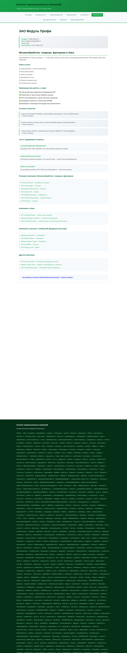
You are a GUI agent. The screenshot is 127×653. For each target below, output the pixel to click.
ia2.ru (57, 557)
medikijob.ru (61, 610)
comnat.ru (81, 577)
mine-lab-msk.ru (93, 469)
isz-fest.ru (43, 577)
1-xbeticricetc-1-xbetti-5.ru (36, 456)
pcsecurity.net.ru (105, 613)
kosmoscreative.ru (75, 590)
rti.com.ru (40, 613)
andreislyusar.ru (21, 508)
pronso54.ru (72, 449)
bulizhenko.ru (92, 643)
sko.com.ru (49, 593)
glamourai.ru (106, 620)
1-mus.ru (101, 469)
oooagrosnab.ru (91, 439)
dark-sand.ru (80, 466)
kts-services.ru (71, 466)
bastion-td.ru (65, 590)
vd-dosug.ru (77, 443)
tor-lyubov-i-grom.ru (49, 508)
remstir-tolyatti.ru (75, 538)
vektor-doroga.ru (53, 449)
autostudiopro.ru (81, 436)
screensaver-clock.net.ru (61, 577)
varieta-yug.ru (70, 462)
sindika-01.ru (88, 466)
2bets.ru (44, 547)
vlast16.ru (53, 561)
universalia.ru (72, 531)
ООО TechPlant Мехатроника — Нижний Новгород (36, 198)
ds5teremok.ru (80, 646)
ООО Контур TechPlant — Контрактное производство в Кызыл (39, 261)
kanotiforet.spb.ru (34, 551)
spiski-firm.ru (102, 544)
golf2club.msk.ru (78, 574)
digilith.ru (81, 525)
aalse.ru (43, 505)
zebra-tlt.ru (105, 541)
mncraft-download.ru (66, 541)
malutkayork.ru (21, 570)
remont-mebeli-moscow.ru (85, 531)
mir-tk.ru (60, 485)
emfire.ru (107, 439)
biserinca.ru (57, 613)
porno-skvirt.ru (101, 443)
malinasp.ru (86, 567)
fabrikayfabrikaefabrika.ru (62, 479)
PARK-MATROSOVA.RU (96, 580)
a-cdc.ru (43, 439)
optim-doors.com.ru (22, 629)
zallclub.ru (95, 574)
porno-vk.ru (55, 443)
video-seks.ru (94, 485)
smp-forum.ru (56, 590)
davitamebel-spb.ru (59, 593)
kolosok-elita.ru (86, 557)
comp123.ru (20, 528)
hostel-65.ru (50, 446)
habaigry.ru (20, 577)
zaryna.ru (55, 531)
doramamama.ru (38, 534)
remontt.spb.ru (70, 610)
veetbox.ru (50, 433)
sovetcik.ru (29, 620)
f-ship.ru (63, 567)
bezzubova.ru (61, 597)
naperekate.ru (61, 482)
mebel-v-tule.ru (87, 613)
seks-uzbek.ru (46, 443)
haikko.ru (26, 577)
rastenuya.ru (20, 436)
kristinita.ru (87, 534)
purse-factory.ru (38, 472)
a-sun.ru (36, 643)
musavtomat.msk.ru (102, 616)
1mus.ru (96, 472)
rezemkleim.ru (21, 541)
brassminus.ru (21, 623)
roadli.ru (88, 511)
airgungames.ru (42, 462)
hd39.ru (45, 649)
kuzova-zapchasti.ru (66, 623)
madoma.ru (83, 518)
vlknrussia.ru (68, 485)
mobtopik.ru (96, 613)
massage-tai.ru (30, 541)
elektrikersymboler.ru (58, 574)
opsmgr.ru (70, 459)
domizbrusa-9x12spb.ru (23, 505)
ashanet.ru (43, 515)
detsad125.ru (92, 600)
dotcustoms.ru (60, 515)
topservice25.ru (34, 626)
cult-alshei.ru (56, 620)
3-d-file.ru (32, 459)
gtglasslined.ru (53, 626)
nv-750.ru (31, 511)
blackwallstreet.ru (86, 626)
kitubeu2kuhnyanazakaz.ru (47, 482)
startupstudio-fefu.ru (52, 544)
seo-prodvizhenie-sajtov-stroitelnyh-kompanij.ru (54, 502)
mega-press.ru (82, 433)
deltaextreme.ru (67, 649)
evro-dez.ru (81, 508)
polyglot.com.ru (65, 600)
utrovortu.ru (94, 544)
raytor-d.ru (93, 462)
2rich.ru (43, 446)
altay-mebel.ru (76, 639)
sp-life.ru (95, 466)
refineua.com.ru (56, 639)
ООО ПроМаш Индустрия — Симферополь (34, 195)
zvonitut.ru (46, 541)
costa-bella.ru (101, 554)
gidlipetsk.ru (74, 600)
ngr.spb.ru (19, 567)
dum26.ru (31, 633)
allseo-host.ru (52, 462)
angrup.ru (67, 584)
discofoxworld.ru (31, 452)
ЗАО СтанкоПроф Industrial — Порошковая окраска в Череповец (40, 267)
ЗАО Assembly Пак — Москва (30, 192)
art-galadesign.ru (95, 590)
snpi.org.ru (20, 564)
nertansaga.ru (48, 511)
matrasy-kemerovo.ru (32, 515)
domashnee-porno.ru (56, 528)
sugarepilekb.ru (83, 603)
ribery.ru (59, 521)
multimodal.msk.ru (104, 574)
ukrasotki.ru (29, 443)
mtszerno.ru (20, 646)
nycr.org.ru (38, 629)
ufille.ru (25, 433)
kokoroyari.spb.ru (84, 593)
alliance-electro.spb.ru (41, 554)
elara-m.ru (19, 547)
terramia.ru (98, 610)
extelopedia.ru (79, 561)
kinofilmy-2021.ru (43, 538)
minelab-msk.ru (29, 475)
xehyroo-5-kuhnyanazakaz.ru (25, 485)
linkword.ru (48, 639)
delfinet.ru (29, 449)
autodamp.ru (83, 515)
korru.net (59, 561)
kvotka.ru (84, 554)
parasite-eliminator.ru (23, 636)
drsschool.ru (31, 610)
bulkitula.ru (100, 452)
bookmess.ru (40, 639)
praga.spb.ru (62, 551)
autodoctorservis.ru (81, 551)
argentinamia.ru (59, 505)
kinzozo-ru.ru (77, 554)
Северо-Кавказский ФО (77, 19)
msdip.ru (83, 538)
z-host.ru (36, 482)
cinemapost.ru (58, 433)
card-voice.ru (73, 502)
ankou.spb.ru (103, 570)
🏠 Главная (28, 14)
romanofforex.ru (21, 587)
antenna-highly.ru (82, 469)
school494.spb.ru (80, 564)
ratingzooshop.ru (84, 606)
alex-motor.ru (39, 600)
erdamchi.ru (28, 534)
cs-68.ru (36, 485)
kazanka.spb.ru (35, 580)
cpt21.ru (62, 557)
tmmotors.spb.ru (80, 616)
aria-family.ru (81, 511)
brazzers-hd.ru (28, 482)
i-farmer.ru (102, 636)
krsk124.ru (94, 584)
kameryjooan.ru (31, 606)
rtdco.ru (37, 502)
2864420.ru (63, 475)
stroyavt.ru (52, 554)
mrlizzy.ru (73, 643)
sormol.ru (37, 446)
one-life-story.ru (77, 456)
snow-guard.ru (95, 502)
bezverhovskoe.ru (22, 610)
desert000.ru (63, 629)
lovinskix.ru (89, 449)
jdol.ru (89, 538)
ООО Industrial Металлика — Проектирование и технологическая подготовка (44, 221)
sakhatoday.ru (46, 574)
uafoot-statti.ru (41, 466)
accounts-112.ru (101, 459)
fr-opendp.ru (47, 633)
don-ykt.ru (27, 528)
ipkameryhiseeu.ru (22, 633)
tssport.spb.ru (66, 626)
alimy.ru (86, 587)
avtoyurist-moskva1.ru (30, 584)
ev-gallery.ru (77, 459)
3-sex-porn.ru (20, 472)
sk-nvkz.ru (75, 636)
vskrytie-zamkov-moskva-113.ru (80, 479)
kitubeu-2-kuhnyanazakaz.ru (89, 482)
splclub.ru (35, 521)
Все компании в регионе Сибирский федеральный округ (40, 277)
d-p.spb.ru (31, 593)
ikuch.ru (31, 629)
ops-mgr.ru (92, 459)
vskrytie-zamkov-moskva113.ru (32, 489)
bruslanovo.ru (20, 603)
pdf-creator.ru (28, 574)
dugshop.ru (61, 564)
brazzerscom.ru (21, 479)
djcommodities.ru (101, 515)
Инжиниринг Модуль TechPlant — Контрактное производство (39, 218)
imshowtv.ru (78, 613)
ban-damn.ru (29, 472)
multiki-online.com (63, 570)
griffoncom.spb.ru (71, 580)
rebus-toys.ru (20, 475)
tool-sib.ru (19, 616)
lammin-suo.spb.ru (89, 561)
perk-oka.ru (85, 505)
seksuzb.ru (72, 489)
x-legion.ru (103, 466)
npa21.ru (44, 629)
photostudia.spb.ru (80, 610)
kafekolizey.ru (57, 603)
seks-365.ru (101, 521)
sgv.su (55, 570)
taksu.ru (107, 525)
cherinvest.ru (84, 570)
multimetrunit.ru (27, 616)
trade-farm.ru (50, 515)
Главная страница (67, 277)
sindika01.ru (38, 469)
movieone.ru (73, 508)
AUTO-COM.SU (70, 587)
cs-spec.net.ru (67, 639)
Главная (19, 8)
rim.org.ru (98, 620)
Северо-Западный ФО (56, 14)
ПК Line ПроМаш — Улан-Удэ (30, 244)
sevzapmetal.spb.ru (82, 633)
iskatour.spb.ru (100, 561)
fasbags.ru (57, 472)
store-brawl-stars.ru (60, 466)
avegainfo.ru (26, 561)
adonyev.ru (85, 443)
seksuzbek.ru (37, 443)
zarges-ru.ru (62, 544)
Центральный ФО (41, 14)
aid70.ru (58, 606)
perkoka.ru (68, 505)
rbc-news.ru (92, 443)
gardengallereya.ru (31, 613)
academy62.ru (21, 613)
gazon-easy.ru (74, 603)
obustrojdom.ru (21, 620)
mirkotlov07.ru (77, 649)
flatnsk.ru (19, 600)
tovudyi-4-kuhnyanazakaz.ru (96, 475)
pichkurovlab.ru (89, 525)
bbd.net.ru (37, 590)
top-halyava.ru (87, 456)
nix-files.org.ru (37, 574)
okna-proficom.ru (21, 544)
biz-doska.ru (80, 528)
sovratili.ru (62, 443)
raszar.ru (19, 489)
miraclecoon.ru (42, 452)
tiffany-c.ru (104, 590)
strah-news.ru (41, 436)
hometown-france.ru (22, 456)
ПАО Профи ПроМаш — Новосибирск (32, 238)
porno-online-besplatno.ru (24, 521)
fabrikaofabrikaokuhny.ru (101, 489)
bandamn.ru (72, 472)
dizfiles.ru (64, 511)
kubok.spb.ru (102, 584)
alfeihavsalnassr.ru (73, 518)
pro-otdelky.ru (20, 443)
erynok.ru (30, 544)
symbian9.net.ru (61, 616)
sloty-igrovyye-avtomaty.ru (32, 525)
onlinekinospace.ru (39, 544)
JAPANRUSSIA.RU (67, 620)
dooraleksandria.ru (71, 469)
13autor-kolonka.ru (28, 446)
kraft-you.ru (73, 433)
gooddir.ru (49, 570)
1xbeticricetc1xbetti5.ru (29, 466)
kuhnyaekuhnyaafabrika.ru (24, 492)
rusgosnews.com (28, 567)
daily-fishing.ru (29, 646)
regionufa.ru (39, 531)
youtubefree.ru (72, 511)
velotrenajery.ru (63, 449)
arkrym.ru (80, 534)
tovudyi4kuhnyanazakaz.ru (60, 489)
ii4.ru (59, 626)
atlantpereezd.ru (21, 439)
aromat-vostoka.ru (103, 587)
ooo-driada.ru (83, 600)
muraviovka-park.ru (49, 534)
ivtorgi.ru (70, 629)
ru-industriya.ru (45, 525)
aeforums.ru (87, 574)
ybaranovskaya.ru (39, 620)
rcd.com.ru (51, 649)
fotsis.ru (68, 593)
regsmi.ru (69, 567)
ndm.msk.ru (74, 606)
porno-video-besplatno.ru (89, 521)
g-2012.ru (85, 459)
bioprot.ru (58, 649)
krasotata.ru (31, 433)
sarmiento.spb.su (68, 561)
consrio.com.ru (104, 557)
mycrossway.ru (86, 649)
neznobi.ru (88, 446)
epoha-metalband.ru (101, 564)
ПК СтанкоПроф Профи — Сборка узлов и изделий (36, 215)
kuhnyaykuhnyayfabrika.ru (40, 492)
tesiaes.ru (19, 580)
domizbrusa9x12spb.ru (71, 515)
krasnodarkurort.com (68, 613)
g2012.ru (49, 459)
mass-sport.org (21, 639)
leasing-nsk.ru (38, 649)
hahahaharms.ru (41, 459)
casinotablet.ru (63, 531)
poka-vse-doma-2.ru (22, 459)
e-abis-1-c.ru (29, 469)
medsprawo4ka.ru (32, 479)
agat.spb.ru (20, 584)
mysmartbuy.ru (21, 515)
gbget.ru (65, 518)
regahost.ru (77, 557)
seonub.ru (38, 541)
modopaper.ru (49, 518)
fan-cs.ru (42, 616)
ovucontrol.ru (20, 525)
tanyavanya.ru (65, 538)
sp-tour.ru (36, 616)
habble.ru (102, 446)
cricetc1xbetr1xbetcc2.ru (82, 462)
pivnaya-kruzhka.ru (31, 538)
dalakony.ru (53, 610)
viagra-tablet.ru (48, 472)
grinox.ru (91, 603)
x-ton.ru (25, 518)
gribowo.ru (86, 452)
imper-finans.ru (90, 620)
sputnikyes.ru (68, 574)
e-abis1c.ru (50, 466)
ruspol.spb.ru (39, 633)
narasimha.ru (91, 515)
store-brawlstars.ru (59, 469)
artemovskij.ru (42, 606)
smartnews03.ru (21, 452)
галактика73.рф (40, 593)
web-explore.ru (98, 433)
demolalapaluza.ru (54, 538)
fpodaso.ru (100, 439)
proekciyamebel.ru (79, 620)
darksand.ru (103, 472)
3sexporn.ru (89, 472)
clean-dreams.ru (72, 534)
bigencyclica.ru (45, 561)
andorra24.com (75, 626)
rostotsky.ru (31, 531)
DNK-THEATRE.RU (87, 639)
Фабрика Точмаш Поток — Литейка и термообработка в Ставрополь (41, 264)
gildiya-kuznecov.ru (46, 580)
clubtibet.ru (69, 597)
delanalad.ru (56, 511)
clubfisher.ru (105, 531)
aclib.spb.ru (89, 646)
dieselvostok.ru (38, 567)
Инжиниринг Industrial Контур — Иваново (33, 188)
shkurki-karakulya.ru (22, 551)
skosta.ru (30, 643)
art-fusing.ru (104, 649)
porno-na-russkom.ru (69, 446)
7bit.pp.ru (94, 577)
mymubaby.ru (90, 564)
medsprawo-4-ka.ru (53, 475)
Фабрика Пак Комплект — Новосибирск (33, 235)
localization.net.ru (60, 646)
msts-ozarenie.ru (21, 606)
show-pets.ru (97, 449)
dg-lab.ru (61, 584)
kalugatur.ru (102, 577)
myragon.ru (90, 610)
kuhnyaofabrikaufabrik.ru (73, 482)
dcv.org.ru (92, 629)
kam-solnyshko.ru (57, 633)
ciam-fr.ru (66, 433)
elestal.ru (44, 449)
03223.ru (19, 433)
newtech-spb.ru (103, 538)
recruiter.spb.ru (76, 584)
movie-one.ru (76, 505)
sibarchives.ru (102, 505)
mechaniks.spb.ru (99, 639)
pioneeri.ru (90, 547)
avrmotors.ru (85, 590)
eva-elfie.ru (66, 528)
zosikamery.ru (49, 587)
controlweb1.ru (60, 554)
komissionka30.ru (99, 646)
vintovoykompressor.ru (54, 547)
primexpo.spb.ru (40, 557)
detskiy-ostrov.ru (93, 570)
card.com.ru (26, 580)
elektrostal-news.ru (51, 439)
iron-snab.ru (92, 554)
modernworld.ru (46, 636)
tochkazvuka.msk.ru (40, 597)
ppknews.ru (48, 620)
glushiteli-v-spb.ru (39, 646)
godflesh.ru (88, 541)
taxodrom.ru (83, 623)
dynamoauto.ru (86, 597)
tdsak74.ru (69, 554)
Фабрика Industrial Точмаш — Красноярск (33, 241)
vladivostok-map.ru (83, 485)
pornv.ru (102, 436)
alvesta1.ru (20, 574)
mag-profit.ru (20, 649)
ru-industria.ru (97, 541)
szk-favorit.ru (95, 597)
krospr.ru (19, 446)
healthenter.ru (105, 534)
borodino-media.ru (22, 531)
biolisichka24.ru (54, 541)
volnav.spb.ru (73, 577)
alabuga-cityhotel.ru (93, 436)
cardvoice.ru (40, 518)
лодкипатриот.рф (47, 603)
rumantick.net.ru (101, 643)
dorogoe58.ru (44, 623)
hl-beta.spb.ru (70, 564)
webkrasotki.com (74, 570)
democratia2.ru (94, 636)
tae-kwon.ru (95, 557)
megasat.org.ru (50, 646)
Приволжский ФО (71, 14)
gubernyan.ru (43, 626)
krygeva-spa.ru (37, 564)
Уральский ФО (85, 14)
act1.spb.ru (57, 600)
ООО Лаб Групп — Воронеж (29, 201)
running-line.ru (28, 564)
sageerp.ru (76, 623)
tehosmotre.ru (61, 462)
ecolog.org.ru (54, 551)
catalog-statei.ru (84, 629)
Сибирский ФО (97, 14)
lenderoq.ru (20, 597)
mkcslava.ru (37, 547)
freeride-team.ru (51, 436)
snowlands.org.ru (53, 643)
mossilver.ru (103, 593)
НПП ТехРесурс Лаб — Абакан (30, 247)
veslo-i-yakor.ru (100, 528)
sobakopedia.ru (35, 577)
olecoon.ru (69, 443)
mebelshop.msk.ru (46, 590)
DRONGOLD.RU (83, 636)
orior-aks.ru (77, 597)
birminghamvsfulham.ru (68, 547)
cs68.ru (75, 485)
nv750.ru (19, 518)
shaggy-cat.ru (62, 459)
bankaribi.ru (102, 485)
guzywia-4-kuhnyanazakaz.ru (48, 485)
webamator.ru (89, 508)
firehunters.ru (78, 452)
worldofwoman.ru (61, 534)
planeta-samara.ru (97, 511)
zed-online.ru (103, 479)
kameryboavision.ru (59, 580)
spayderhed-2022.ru (62, 508)
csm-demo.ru (20, 462)
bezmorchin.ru (50, 557)
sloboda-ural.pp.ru (59, 587)
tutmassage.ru (45, 551)
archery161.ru (35, 561)
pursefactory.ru (38, 508)
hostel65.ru (57, 452)
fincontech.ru (81, 472)
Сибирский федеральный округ (30, 8)
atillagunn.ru (101, 462)
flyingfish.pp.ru (71, 646)
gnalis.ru (92, 452)
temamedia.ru (96, 649)
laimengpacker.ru (54, 623)
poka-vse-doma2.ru (30, 462)
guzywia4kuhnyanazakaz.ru (85, 489)
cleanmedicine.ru (67, 521)
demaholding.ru (35, 505)
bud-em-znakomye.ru (33, 439)
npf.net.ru (88, 577)
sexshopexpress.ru (70, 436)
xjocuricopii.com (91, 616)
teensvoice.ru (35, 528)
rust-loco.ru (53, 564)
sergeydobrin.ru (28, 597)
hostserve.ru (58, 446)
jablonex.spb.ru (30, 639)
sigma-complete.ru (35, 636)
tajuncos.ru (91, 518)
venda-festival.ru (47, 469)
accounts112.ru (96, 456)
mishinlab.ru (80, 446)
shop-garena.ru (49, 456)
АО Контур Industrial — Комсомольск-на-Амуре (35, 182)
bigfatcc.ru (95, 446)
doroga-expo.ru (51, 521)
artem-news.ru (49, 613)
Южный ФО (63, 19)
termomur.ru (97, 531)
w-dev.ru (57, 567)
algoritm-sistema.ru (78, 541)
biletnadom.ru (94, 479)
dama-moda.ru (56, 636)
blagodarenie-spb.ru (74, 475)
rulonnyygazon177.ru (84, 502)
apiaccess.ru (93, 606)
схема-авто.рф (53, 584)
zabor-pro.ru (29, 623)
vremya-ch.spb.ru (53, 629)
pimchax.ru (20, 482)
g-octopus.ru (93, 505)
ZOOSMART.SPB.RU (42, 610)
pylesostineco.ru (100, 603)
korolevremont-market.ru (66, 439)
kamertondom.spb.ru (94, 551)
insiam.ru (19, 561)
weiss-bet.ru (47, 531)
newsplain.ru (32, 518)
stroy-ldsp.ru (43, 643)
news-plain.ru (39, 511)
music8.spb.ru (85, 584)
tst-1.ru (55, 459)
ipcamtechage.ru (21, 643)
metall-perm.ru (65, 606)
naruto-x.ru (30, 508)
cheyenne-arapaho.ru (69, 633)
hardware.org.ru (42, 584)
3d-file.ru (19, 466)
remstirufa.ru (20, 534)
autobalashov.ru (85, 544)
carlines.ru (103, 597)
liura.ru (64, 452)
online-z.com (93, 587)
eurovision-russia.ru (30, 436)
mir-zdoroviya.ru (101, 600)
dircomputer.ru (96, 534)
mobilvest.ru (29, 590)
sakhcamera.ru (30, 554)
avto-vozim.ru (20, 554)
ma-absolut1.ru (99, 508)
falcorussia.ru (71, 551)
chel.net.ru (46, 564)
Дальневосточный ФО (49, 19)
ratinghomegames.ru (22, 626)
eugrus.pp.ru (20, 557)
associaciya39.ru (30, 557)
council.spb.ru (37, 603)
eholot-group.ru (66, 636)
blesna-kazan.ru (94, 593)
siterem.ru (28, 603)
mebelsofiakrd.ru (82, 643)
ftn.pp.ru (36, 623)
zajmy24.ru (84, 475)
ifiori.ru (76, 629)
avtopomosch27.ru (22, 511)
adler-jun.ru (64, 472)
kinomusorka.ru (28, 547)
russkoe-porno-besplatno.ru (59, 525)
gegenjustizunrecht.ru (73, 544)
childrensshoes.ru (64, 643)
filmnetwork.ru (77, 567)
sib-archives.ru (21, 469)
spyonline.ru (40, 587)
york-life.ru (42, 521)
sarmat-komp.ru (81, 547)
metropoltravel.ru (90, 528)
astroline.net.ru (48, 600)
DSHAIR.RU (71, 616)
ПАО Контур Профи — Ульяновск (31, 185)
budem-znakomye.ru (80, 439)
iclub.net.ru (65, 603)
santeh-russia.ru (51, 616)
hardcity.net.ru (101, 623)
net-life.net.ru (105, 551)
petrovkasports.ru (101, 518)
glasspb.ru (70, 452)
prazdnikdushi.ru (41, 433)
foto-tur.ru (73, 528)
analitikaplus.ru (31, 587)
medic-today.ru (99, 525)
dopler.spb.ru (50, 606)
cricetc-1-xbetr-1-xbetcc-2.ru (63, 456)
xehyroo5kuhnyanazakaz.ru (46, 479)
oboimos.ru (95, 626)
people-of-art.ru (51, 597)
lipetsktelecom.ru (47, 489)
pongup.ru (50, 452)
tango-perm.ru (41, 570)
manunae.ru (57, 518)
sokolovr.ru (95, 538)
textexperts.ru (20, 538)
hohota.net (79, 587)
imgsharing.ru (44, 528)
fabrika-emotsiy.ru (82, 580)
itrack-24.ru (60, 436)
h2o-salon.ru (101, 567)
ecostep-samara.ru (22, 593)
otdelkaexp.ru (20, 590)
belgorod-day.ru (72, 525)
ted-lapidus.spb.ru (94, 633)
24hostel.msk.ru (48, 567)
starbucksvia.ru (21, 449)
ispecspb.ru (69, 557)
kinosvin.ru (93, 567)
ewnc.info (50, 577)
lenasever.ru (80, 449)
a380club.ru (50, 505)
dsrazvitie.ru (91, 623)
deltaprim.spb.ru (31, 570)
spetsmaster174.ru (102, 629)
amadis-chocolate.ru (100, 547)
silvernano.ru (37, 449)
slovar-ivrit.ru (77, 521)
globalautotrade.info (104, 606)
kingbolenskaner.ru (28, 600)
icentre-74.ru (28, 649)
